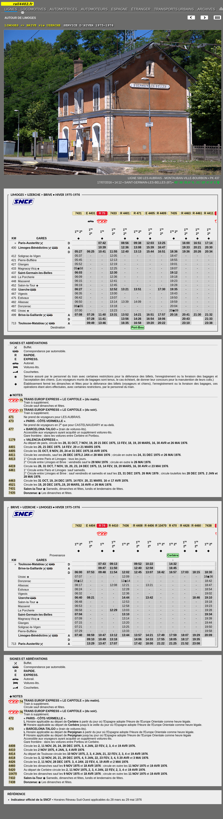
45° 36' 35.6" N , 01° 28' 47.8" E (195, 182)
